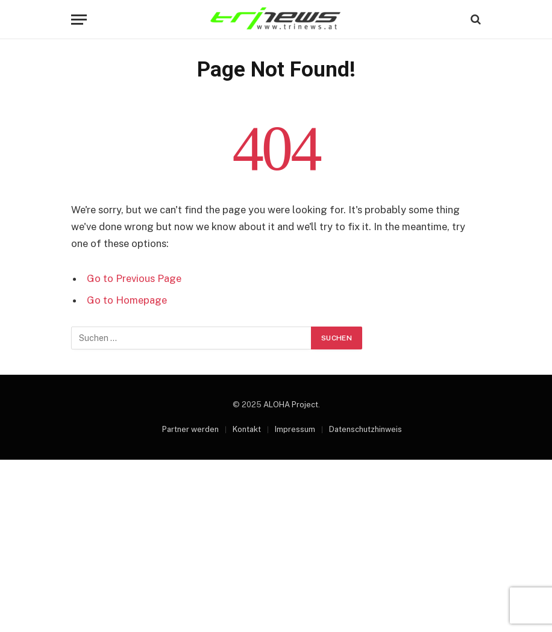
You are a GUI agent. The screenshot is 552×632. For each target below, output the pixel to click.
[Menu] (79, 19)
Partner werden (190, 429)
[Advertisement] (276, 544)
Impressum (295, 429)
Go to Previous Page (134, 278)
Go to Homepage (127, 300)
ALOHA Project (290, 404)
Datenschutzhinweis (365, 429)
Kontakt (247, 429)
